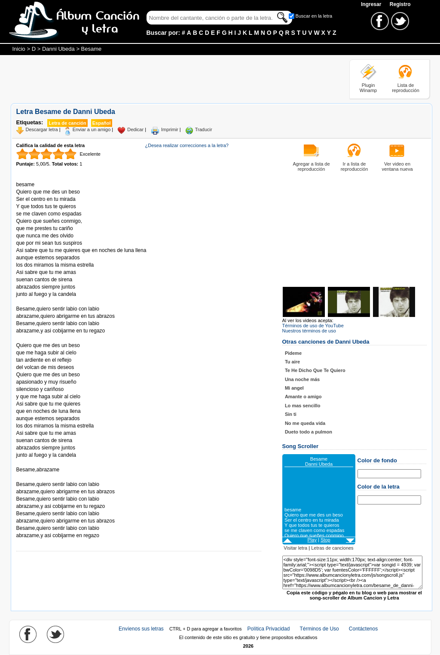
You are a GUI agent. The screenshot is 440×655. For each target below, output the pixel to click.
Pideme (293, 353)
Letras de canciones (332, 547)
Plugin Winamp (368, 88)
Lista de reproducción (405, 88)
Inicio (18, 49)
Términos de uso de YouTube (313, 325)
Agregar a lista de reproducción (311, 166)
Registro (400, 4)
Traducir (203, 129)
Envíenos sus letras (141, 629)
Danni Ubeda (58, 49)
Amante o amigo (303, 396)
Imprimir (169, 129)
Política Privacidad (269, 629)
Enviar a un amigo (92, 129)
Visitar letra (295, 547)
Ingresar (372, 4)
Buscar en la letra (314, 15)
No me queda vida (305, 423)
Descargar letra (42, 129)
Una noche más (302, 379)
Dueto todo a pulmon (308, 431)
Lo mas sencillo (303, 405)
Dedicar (135, 129)
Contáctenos (363, 629)
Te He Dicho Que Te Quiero (315, 370)
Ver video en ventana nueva (397, 166)
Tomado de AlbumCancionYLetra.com (52, 477)
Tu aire (292, 361)
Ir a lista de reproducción (354, 166)
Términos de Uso (319, 629)
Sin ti (290, 414)
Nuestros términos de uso (309, 330)
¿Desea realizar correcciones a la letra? (187, 145)
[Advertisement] (167, 78)
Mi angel (294, 388)
